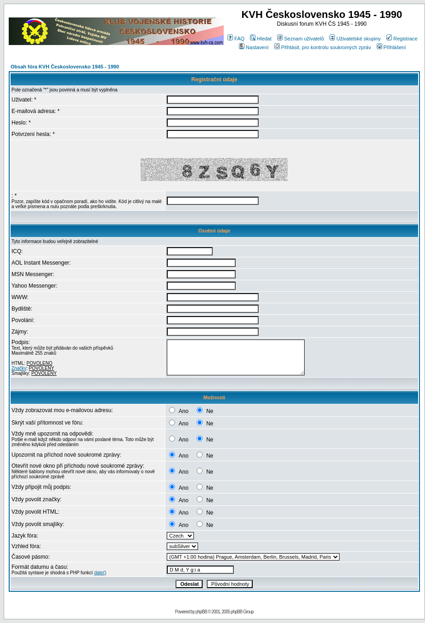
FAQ (235, 38)
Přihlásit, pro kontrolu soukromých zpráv (322, 47)
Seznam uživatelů (300, 38)
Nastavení (254, 47)
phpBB (201, 611)
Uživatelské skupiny (355, 38)
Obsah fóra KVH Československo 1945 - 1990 (65, 66)
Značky (18, 368)
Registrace (402, 38)
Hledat (261, 38)
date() (100, 572)
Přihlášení (391, 47)
